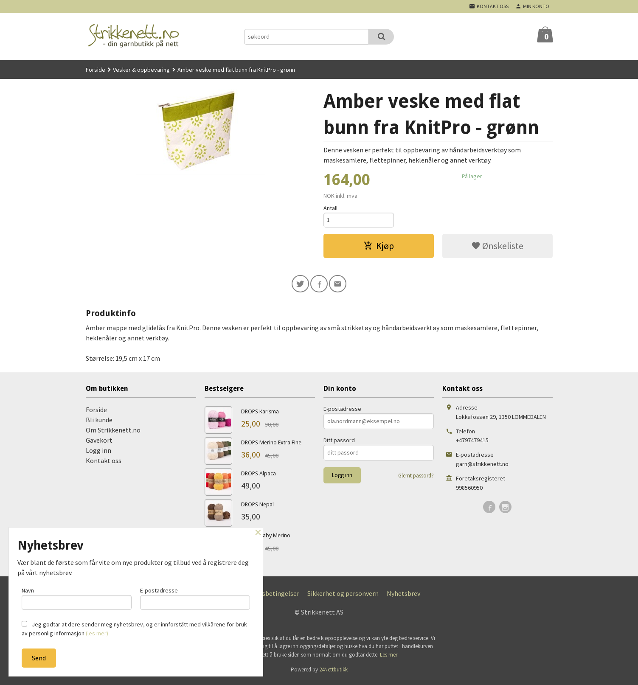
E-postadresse (342, 411)
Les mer (388, 657)
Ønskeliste (497, 247)
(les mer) (97, 633)
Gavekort (99, 442)
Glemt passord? (416, 478)
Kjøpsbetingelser (274, 596)
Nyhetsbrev (403, 596)
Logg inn (98, 453)
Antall (330, 208)
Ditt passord (339, 442)
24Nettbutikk (333, 672)
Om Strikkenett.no (113, 432)
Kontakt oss (103, 463)
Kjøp (378, 247)
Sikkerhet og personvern (343, 596)
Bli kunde (99, 422)
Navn (77, 597)
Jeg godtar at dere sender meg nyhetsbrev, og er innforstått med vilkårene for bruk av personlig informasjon (134, 628)
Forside (95, 69)
